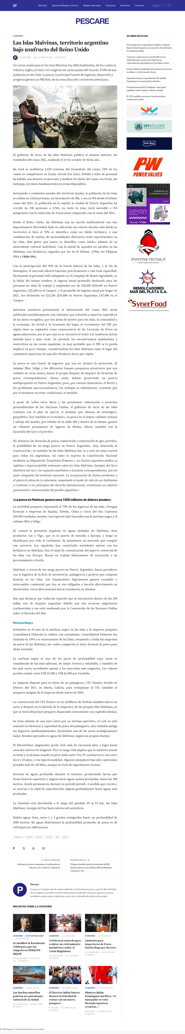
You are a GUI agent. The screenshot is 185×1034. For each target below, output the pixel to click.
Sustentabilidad (35, 935)
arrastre (29, 837)
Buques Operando (92, 5)
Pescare (27, 57)
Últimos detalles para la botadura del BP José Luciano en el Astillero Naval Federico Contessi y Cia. (91, 867)
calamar (48, 837)
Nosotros (125, 5)
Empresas (110, 5)
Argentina (18, 837)
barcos (39, 837)
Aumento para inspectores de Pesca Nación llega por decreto (100, 944)
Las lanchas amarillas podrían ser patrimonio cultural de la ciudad (28, 996)
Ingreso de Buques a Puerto (65, 5)
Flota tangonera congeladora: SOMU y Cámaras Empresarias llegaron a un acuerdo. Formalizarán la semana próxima (149, 48)
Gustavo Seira (21, 958)
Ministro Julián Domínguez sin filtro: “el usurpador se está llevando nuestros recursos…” (100, 999)
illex (57, 837)
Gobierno (18, 36)
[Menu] (15, 5)
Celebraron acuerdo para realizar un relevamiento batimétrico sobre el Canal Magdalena (65, 946)
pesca (65, 837)
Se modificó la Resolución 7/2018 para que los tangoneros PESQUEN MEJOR (29, 948)
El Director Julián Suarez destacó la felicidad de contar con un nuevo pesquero (64, 998)
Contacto (139, 5)
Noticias (42, 5)
